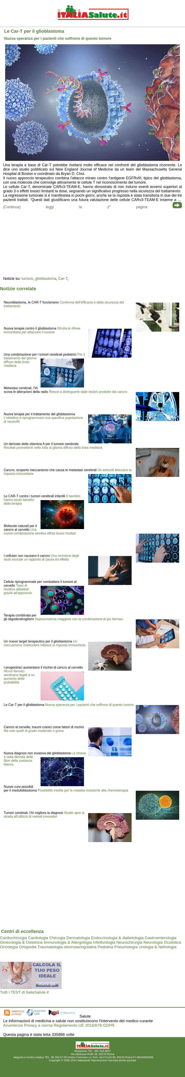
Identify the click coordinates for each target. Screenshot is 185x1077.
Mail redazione (163, 1057)
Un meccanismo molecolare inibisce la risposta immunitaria (44, 643)
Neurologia (153, 942)
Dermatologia (78, 938)
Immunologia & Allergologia (68, 942)
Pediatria (105, 947)
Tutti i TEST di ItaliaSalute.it (24, 992)
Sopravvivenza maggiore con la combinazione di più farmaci (79, 619)
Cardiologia (38, 938)
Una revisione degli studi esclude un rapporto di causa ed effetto (41, 557)
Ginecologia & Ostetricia (21, 942)
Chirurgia (57, 938)
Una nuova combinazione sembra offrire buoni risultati (40, 531)
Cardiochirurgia (13, 938)
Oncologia (9, 947)
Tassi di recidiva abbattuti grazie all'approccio (18, 589)
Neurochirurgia (129, 942)
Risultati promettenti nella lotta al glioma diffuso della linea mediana (53, 447)
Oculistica (172, 942)
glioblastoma (45, 279)
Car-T (62, 279)
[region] (92, 242)
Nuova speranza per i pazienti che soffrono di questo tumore (89, 704)
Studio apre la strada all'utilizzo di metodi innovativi (44, 814)
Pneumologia (126, 947)
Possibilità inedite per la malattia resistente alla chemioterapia (83, 790)
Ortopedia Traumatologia (41, 947)
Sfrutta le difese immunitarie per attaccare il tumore (42, 330)
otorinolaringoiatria (80, 947)
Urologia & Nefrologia (157, 947)
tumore (27, 279)
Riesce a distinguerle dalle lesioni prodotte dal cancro (88, 391)
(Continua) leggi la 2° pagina (75, 207)
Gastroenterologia (161, 938)
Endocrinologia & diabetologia (117, 938)
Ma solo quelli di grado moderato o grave (34, 731)
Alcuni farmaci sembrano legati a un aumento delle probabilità (19, 676)
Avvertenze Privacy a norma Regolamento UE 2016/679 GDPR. (59, 1025)
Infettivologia (104, 942)
